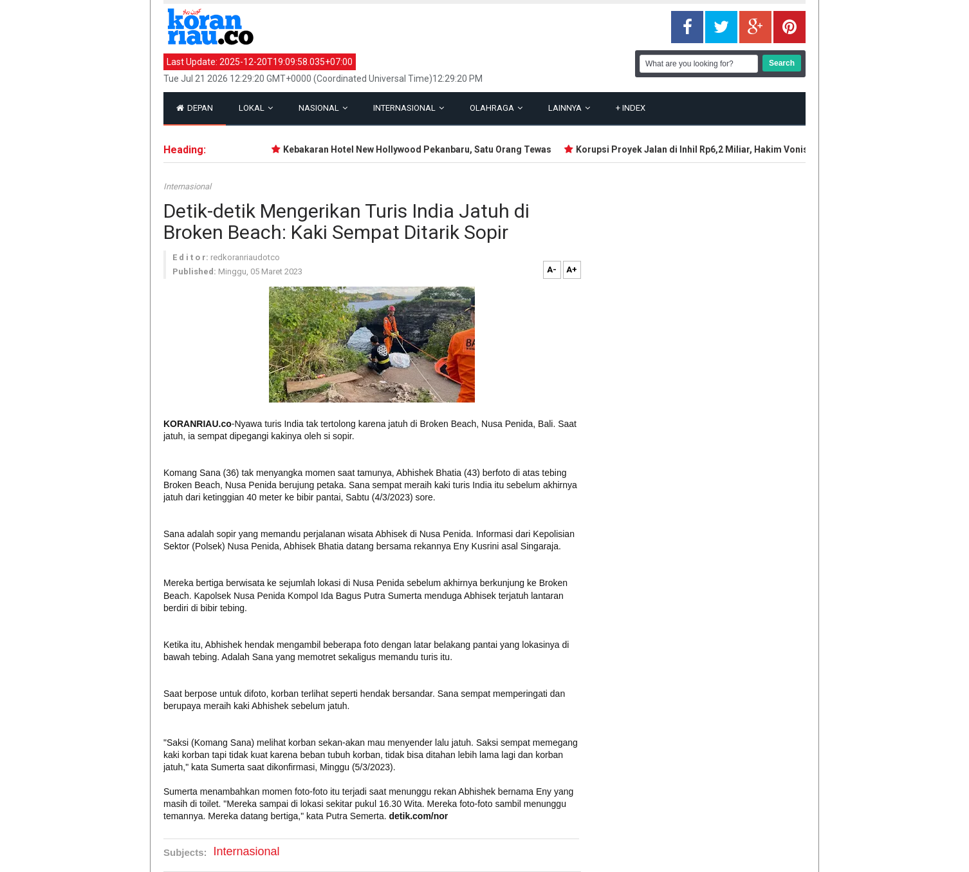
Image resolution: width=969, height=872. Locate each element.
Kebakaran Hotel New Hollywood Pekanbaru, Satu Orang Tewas (419, 149)
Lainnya (569, 108)
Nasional (323, 108)
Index (630, 108)
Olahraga (496, 108)
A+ (571, 269)
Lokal (256, 108)
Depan (194, 108)
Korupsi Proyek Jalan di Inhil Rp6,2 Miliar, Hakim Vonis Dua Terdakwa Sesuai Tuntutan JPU (772, 149)
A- (552, 269)
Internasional (408, 108)
